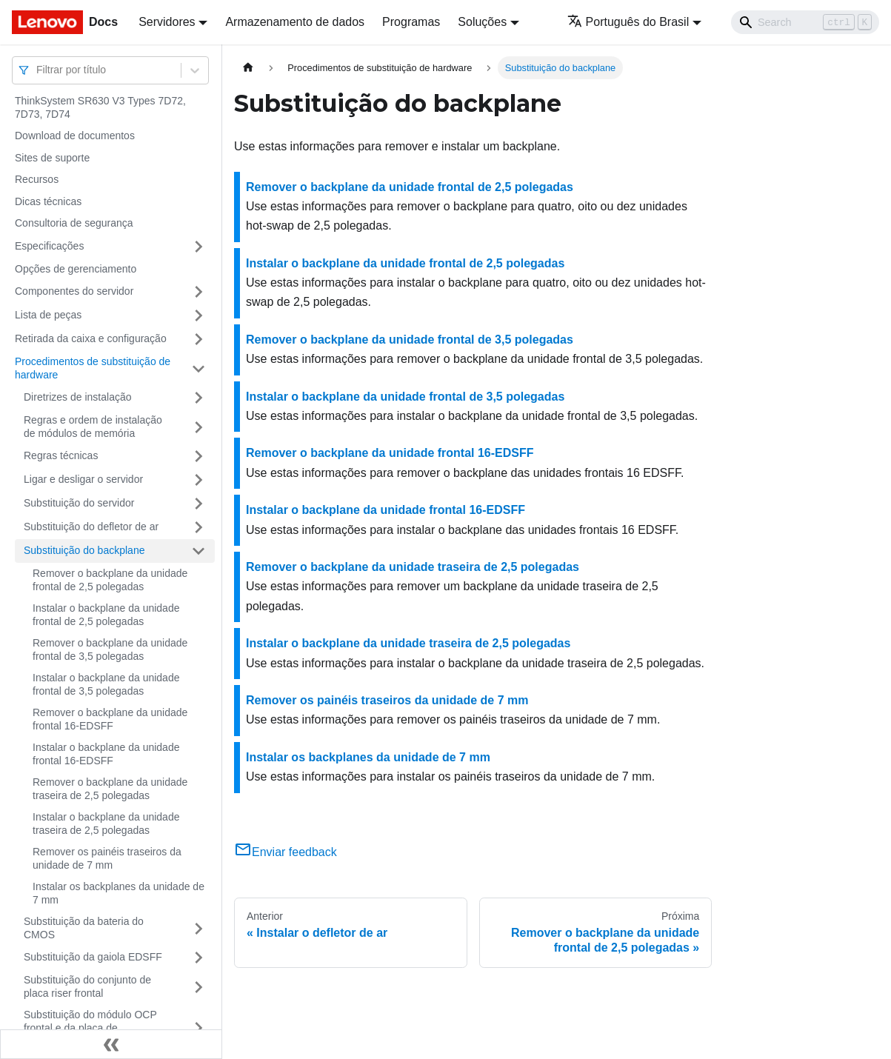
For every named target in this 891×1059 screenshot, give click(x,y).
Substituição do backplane (84, 550)
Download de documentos (75, 135)
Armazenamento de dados (294, 22)
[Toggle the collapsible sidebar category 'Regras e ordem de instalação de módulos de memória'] (198, 427)
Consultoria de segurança (74, 223)
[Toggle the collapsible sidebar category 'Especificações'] (198, 246)
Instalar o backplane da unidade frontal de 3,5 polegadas (106, 684)
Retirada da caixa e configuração (91, 338)
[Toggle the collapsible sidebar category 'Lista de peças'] (198, 315)
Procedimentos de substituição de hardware (92, 368)
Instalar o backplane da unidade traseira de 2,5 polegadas (106, 823)
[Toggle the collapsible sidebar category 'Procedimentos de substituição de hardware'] (198, 368)
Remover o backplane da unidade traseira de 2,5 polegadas (110, 788)
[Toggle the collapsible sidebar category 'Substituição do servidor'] (198, 503)
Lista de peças (48, 315)
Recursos (37, 179)
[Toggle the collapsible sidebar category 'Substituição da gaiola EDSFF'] (198, 957)
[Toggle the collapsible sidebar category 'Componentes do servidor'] (198, 292)
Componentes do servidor (74, 291)
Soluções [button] (482, 22)
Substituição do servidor (79, 503)
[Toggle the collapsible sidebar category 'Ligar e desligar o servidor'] (198, 480)
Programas (411, 22)
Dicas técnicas (48, 201)
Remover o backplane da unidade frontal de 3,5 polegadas (110, 649)
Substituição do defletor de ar (91, 526)
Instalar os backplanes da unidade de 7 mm (118, 893)
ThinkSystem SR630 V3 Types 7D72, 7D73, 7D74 (100, 107)
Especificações (49, 246)
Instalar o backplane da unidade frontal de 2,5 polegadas (106, 614)
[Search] (805, 22)
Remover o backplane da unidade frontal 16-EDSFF (110, 719)
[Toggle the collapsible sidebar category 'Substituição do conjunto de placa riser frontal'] (198, 986)
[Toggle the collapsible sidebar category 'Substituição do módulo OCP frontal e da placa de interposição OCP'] (198, 1028)
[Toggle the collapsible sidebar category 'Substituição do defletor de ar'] (198, 527)
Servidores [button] (167, 22)
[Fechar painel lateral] (111, 1044)
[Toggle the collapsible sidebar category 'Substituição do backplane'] (198, 551)
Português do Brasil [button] (628, 22)
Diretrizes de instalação (78, 397)
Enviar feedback (285, 852)
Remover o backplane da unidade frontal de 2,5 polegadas (110, 579)
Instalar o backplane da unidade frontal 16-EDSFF (106, 753)
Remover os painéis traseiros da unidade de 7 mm (107, 858)
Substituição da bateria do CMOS (84, 928)
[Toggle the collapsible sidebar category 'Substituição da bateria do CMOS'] (198, 928)
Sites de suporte (52, 158)
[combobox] (37, 69)
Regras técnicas (61, 455)
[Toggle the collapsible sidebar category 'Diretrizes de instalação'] (198, 398)
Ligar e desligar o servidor (83, 479)
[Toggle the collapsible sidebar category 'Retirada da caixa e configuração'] (198, 339)
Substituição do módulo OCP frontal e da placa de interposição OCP (90, 1027)
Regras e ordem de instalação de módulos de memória (93, 426)
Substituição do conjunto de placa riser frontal (87, 986)
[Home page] (248, 67)
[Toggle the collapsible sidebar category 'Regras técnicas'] (198, 456)
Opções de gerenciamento (75, 269)
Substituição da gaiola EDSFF (93, 957)
